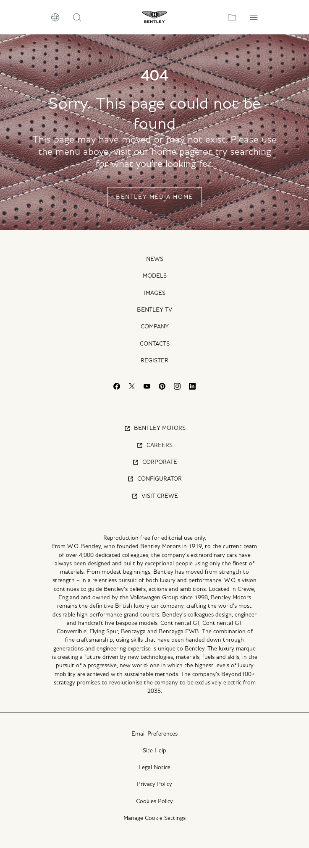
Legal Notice (154, 767)
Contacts (155, 344)
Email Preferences (154, 734)
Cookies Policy (154, 801)
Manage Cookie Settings (154, 818)
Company (155, 327)
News (154, 259)
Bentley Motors (155, 428)
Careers (154, 445)
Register (154, 361)
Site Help (154, 751)
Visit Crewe (154, 496)
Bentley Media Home (154, 197)
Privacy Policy (154, 784)
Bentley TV (154, 310)
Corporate (154, 462)
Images (154, 293)
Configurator (154, 479)
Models (155, 276)
